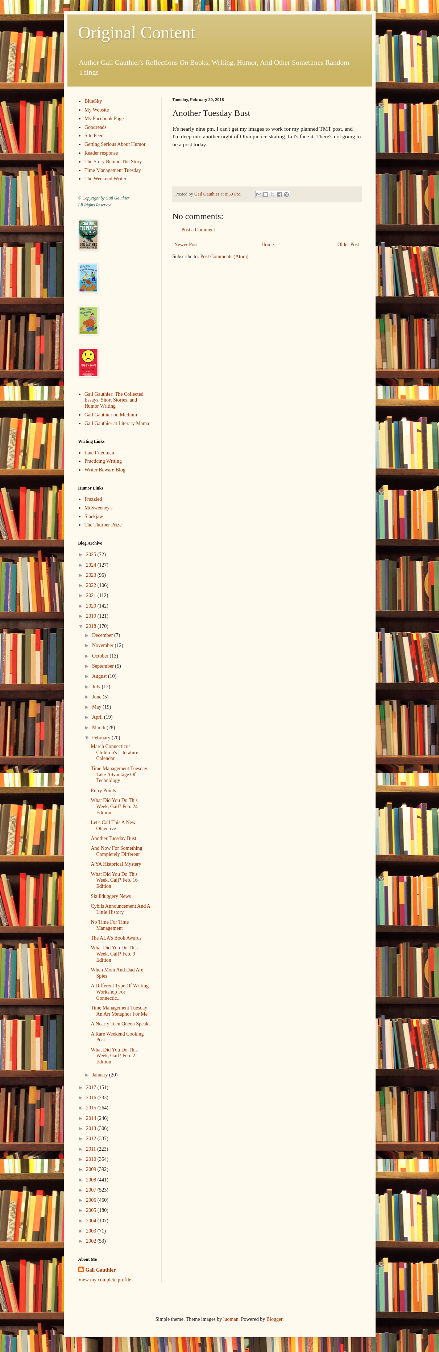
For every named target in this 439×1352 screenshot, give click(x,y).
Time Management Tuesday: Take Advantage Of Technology (120, 775)
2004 (92, 1220)
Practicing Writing (103, 461)
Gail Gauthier (101, 1270)
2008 (92, 1180)
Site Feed (94, 135)
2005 (92, 1210)
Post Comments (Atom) (224, 256)
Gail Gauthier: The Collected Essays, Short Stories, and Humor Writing (114, 400)
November (103, 645)
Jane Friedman (99, 452)
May (97, 707)
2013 (92, 1128)
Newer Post (186, 244)
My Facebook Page (104, 118)
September (103, 666)
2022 (92, 585)
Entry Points (103, 790)
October (101, 656)
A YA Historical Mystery (116, 864)
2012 (92, 1138)
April (98, 717)
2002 (92, 1241)
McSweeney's (98, 508)
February (102, 737)
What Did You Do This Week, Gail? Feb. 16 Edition (114, 880)
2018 (92, 626)
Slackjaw (93, 516)
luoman (231, 1319)
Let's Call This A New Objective (113, 825)
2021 (92, 595)
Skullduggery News (111, 896)
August (100, 676)
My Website (96, 110)
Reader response (101, 153)
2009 (92, 1169)
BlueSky (93, 101)
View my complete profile (105, 1279)
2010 (92, 1159)
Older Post (348, 244)
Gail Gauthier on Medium (110, 414)
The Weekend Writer (105, 178)
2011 (91, 1149)
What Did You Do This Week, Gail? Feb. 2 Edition (114, 1056)
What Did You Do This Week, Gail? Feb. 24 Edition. (114, 806)
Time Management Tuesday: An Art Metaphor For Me (120, 1011)
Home (267, 244)
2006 (92, 1200)
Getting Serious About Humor (114, 144)
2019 (92, 616)
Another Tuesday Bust (113, 838)
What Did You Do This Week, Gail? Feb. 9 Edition (114, 954)
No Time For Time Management (110, 925)
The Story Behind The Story (113, 161)
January (100, 1075)
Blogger (274, 1319)
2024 (92, 565)
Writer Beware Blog (104, 470)
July (97, 686)
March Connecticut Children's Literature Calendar (114, 752)
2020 (92, 606)
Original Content (137, 32)
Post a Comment (198, 229)
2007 (92, 1190)
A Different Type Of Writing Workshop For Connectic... (119, 992)
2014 (92, 1118)
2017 (92, 1087)
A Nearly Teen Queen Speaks (120, 1023)
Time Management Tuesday (112, 170)
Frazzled (93, 499)
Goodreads (95, 127)
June (97, 697)
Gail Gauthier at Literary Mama (116, 423)
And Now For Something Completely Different (116, 851)
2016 (92, 1097)
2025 (92, 554)
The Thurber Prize (102, 525)
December (103, 635)
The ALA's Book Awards (116, 938)
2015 (92, 1107)
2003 (92, 1231)
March (99, 727)
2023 (92, 575)
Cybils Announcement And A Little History (120, 909)
